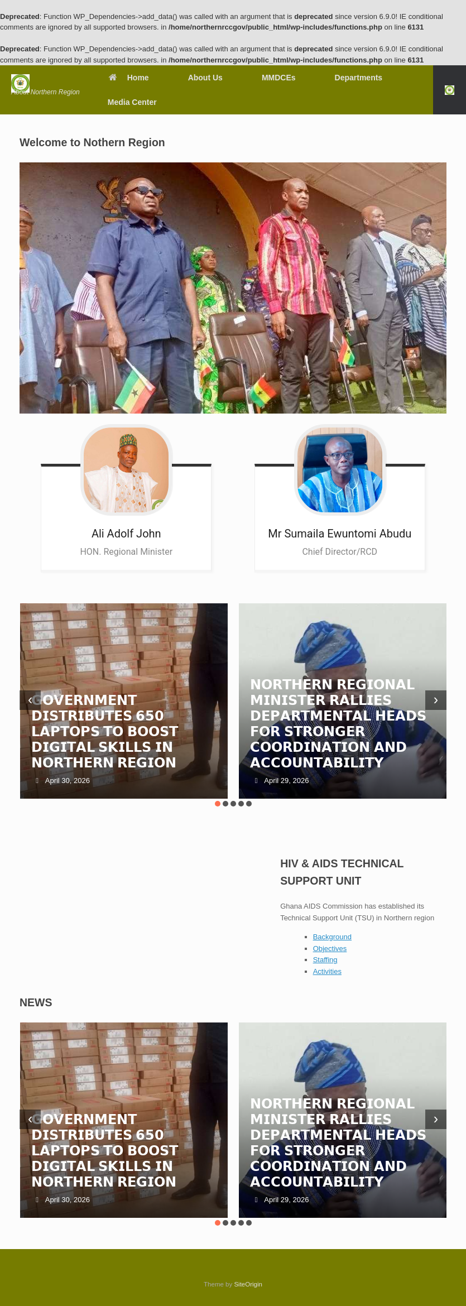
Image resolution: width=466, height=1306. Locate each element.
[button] (449, 89)
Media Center (132, 102)
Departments (359, 77)
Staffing (325, 960)
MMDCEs (279, 77)
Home (128, 77)
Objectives (330, 948)
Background (332, 937)
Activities (327, 971)
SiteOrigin (248, 1284)
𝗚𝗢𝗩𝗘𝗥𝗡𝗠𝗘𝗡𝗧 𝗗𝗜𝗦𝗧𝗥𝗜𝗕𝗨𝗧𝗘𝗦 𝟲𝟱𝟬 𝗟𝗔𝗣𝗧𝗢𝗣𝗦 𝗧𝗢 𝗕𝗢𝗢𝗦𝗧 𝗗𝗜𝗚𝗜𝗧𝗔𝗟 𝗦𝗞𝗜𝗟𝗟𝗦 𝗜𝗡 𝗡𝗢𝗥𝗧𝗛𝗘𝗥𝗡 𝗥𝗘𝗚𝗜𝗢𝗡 (104, 731)
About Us (205, 77)
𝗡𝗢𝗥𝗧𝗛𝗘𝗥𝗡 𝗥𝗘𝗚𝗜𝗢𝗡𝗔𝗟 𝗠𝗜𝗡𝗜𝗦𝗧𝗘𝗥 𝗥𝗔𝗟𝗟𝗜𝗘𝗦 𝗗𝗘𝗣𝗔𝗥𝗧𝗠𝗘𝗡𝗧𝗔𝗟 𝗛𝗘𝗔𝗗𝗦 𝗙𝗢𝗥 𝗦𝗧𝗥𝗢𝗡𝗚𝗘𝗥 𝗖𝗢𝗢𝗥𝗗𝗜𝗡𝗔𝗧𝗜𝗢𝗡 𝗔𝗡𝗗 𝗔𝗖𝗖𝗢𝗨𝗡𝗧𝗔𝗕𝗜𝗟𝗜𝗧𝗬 (338, 723)
